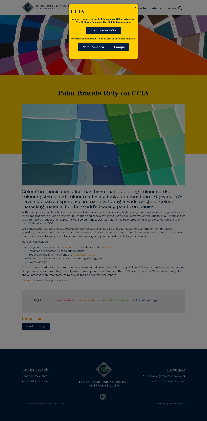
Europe (119, 47)
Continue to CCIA (103, 30)
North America (93, 47)
